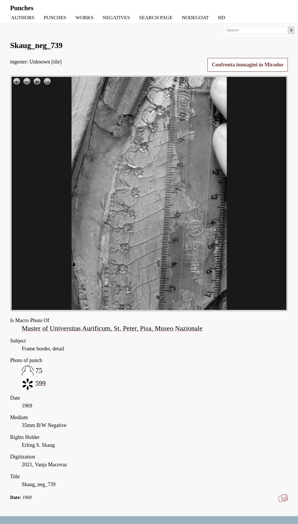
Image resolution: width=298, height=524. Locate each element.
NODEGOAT (195, 17)
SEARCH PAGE (156, 17)
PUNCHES (55, 17)
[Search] (257, 30)
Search (291, 30)
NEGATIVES (116, 17)
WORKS (84, 17)
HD (221, 17)
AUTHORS (23, 17)
